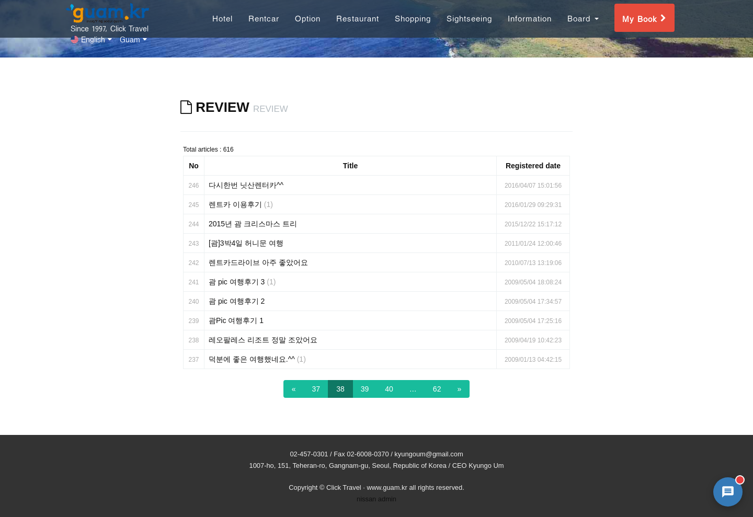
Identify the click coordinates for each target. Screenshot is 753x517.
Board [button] (583, 28)
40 (389, 389)
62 (437, 389)
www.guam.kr (387, 487)
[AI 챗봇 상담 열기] (728, 492)
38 (340, 389)
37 (316, 389)
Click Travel (343, 487)
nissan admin (376, 499)
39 (365, 389)
